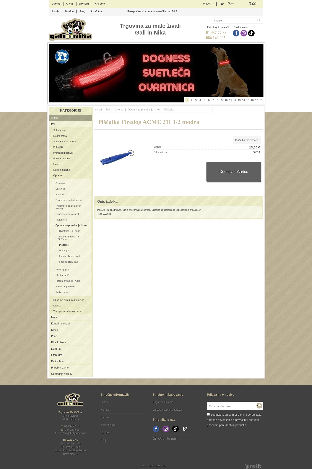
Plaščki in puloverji (65, 286)
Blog (82, 11)
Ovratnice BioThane (69, 231)
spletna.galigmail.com (72, 433)
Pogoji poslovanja (163, 402)
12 (234, 100)
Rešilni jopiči (62, 269)
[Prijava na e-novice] (259, 406)
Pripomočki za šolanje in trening (68, 207)
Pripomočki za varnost (67, 214)
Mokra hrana (60, 136)
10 (226, 100)
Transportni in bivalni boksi (67, 311)
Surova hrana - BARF (64, 141)
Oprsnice (60, 189)
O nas (69, 3)
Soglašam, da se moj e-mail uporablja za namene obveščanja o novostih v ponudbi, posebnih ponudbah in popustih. (234, 420)
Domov (56, 3)
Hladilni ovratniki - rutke (67, 281)
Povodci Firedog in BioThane (68, 237)
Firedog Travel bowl (69, 256)
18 (260, 100)
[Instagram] (244, 33)
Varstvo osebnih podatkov (167, 409)
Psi (53, 124)
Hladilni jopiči (62, 275)
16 (252, 100)
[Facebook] (236, 33)
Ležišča (57, 305)
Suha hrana (59, 130)
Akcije (55, 11)
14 (243, 100)
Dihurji (54, 329)
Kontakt (84, 3)
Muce (54, 317)
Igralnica (96, 11)
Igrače (56, 164)
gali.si (98, 109)
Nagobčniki (61, 219)
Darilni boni (57, 361)
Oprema (57, 175)
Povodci (59, 194)
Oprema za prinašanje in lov (71, 225)
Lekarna (55, 348)
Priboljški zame (60, 367)
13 (239, 100)
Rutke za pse (62, 292)
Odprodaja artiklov (61, 373)
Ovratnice (60, 183)
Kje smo (100, 3)
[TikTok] (252, 33)
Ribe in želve (58, 342)
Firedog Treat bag (68, 261)
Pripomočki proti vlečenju (68, 200)
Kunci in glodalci (60, 323)
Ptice (54, 336)
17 (256, 100)
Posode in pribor (62, 158)
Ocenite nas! (165, 438)
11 (230, 100)
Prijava (208, 3)
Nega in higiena (61, 169)
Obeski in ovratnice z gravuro (68, 300)
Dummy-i (64, 250)
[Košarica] (240, 4)
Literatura (56, 355)
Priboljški (58, 147)
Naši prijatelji (108, 424)
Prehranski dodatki (63, 152)
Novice (69, 11)
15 (247, 100)
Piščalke (64, 245)
